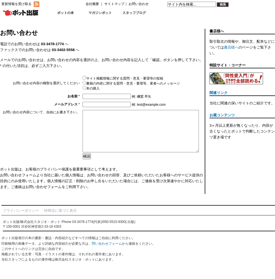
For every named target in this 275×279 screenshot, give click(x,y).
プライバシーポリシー (21, 219)
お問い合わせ (139, 4)
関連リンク (218, 93)
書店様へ (231, 47)
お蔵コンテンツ (222, 115)
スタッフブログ (134, 13)
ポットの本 (65, 13)
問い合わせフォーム (107, 252)
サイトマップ (114, 4)
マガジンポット (100, 13)
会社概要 (92, 4)
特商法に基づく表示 (60, 219)
